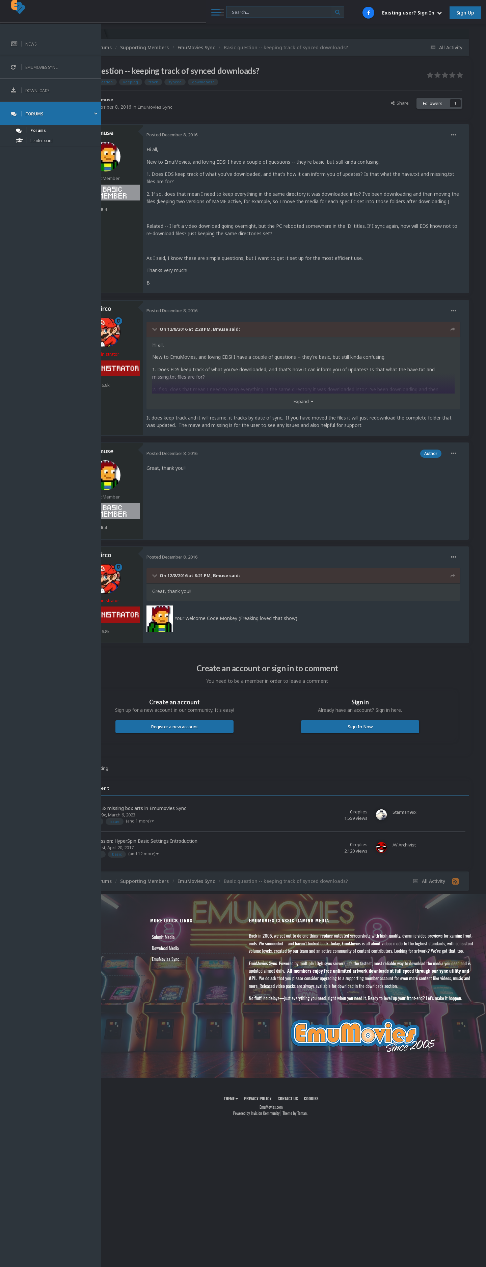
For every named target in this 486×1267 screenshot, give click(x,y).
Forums (119, 955)
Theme (253, 1129)
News (117, 944)
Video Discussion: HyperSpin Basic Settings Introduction (181, 848)
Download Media (200, 955)
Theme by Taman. (317, 1143)
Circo (149, 316)
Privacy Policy (280, 1129)
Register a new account (208, 734)
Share (400, 103)
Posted (216, 135)
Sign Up (465, 12)
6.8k (148, 392)
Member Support (127, 977)
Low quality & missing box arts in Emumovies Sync (176, 815)
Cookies (333, 1129)
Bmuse (151, 99)
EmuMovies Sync (201, 107)
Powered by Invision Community (278, 1143)
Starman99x (139, 822)
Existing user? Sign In (412, 12)
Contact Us (122, 988)
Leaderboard (123, 966)
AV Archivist (138, 855)
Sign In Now (370, 734)
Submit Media (198, 944)
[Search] (183, 12)
